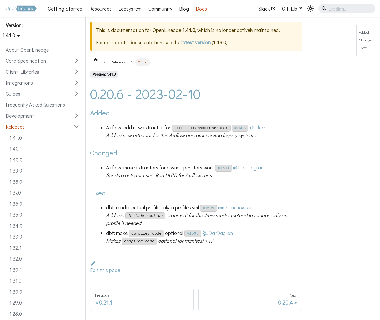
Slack (266, 8)
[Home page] (95, 59)
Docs (201, 8)
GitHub (292, 8)
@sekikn (257, 127)
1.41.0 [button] (8, 35)
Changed (366, 40)
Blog (184, 8)
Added (364, 32)
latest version (196, 42)
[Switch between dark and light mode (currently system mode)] (310, 8)
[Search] (346, 8)
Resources (100, 8)
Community (160, 8)
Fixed (363, 47)
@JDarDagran (248, 167)
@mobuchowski (234, 207)
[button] (42, 61)
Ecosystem (130, 8)
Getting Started (65, 8)
